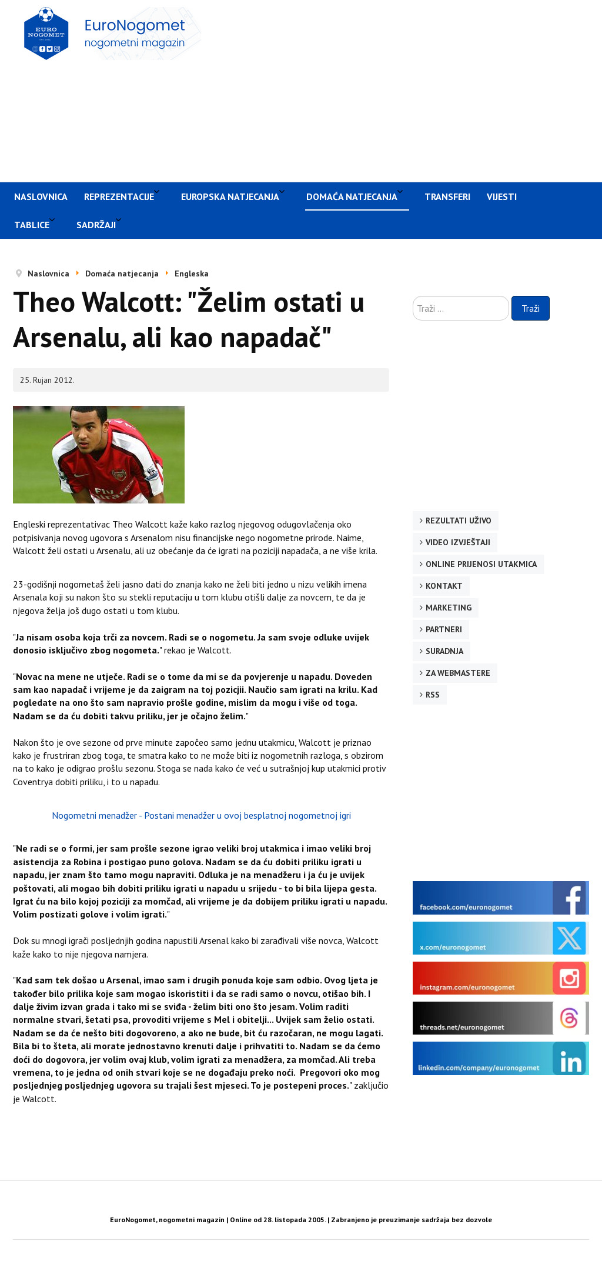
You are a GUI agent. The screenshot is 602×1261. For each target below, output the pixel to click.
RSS (433, 694)
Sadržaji (96, 225)
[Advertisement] (407, 89)
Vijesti (502, 196)
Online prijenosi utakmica (481, 564)
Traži (530, 308)
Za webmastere (458, 673)
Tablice (31, 225)
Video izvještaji (458, 542)
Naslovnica (41, 196)
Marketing (448, 607)
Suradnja (444, 651)
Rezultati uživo (458, 520)
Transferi (447, 196)
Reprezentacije (119, 196)
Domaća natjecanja (351, 196)
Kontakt (444, 586)
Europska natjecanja (230, 196)
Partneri (444, 629)
